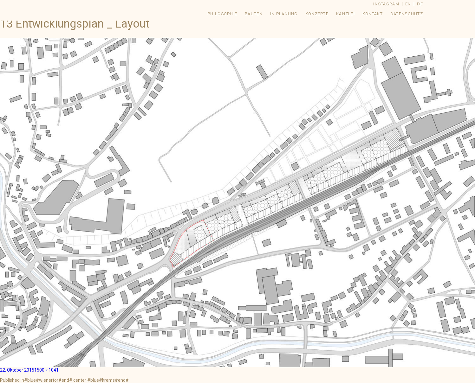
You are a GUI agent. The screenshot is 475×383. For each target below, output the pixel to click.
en (408, 4)
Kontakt (372, 13)
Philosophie (222, 13)
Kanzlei (345, 13)
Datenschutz (406, 13)
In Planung (284, 13)
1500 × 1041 (46, 370)
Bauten (254, 13)
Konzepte (317, 13)
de (420, 4)
